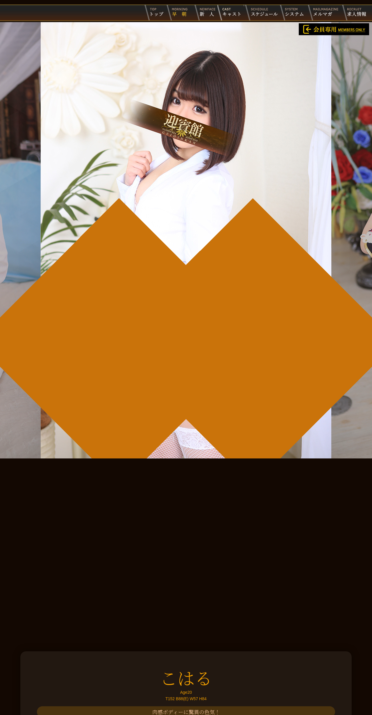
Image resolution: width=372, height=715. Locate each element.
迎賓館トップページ (155, 12)
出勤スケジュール (262, 12)
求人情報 (355, 12)
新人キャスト (204, 12)
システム (293, 12)
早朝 (179, 12)
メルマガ (324, 12)
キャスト (230, 12)
